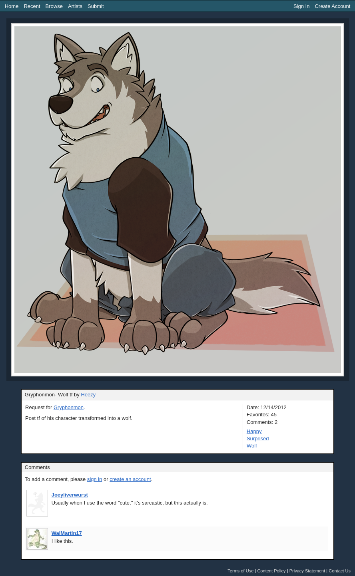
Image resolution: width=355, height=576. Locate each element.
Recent (32, 6)
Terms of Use (240, 570)
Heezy (88, 395)
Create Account (332, 6)
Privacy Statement (307, 570)
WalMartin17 (67, 533)
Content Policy (271, 570)
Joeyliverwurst (70, 495)
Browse (54, 6)
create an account (130, 479)
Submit (96, 6)
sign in (94, 479)
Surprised (258, 438)
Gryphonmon (69, 407)
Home (12, 6)
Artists (75, 6)
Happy (254, 431)
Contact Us (340, 570)
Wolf (252, 446)
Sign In (301, 6)
